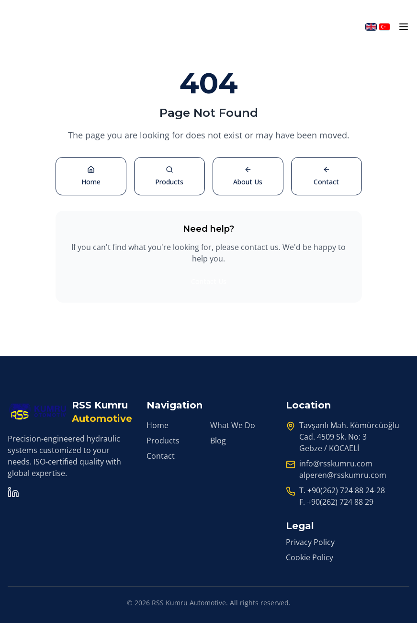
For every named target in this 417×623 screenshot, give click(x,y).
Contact (161, 456)
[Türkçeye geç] (384, 27)
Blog (218, 440)
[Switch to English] (371, 27)
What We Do (232, 425)
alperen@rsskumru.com (342, 475)
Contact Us (208, 281)
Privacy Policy (310, 542)
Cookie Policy (309, 557)
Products (163, 440)
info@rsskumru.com (335, 463)
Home (158, 425)
